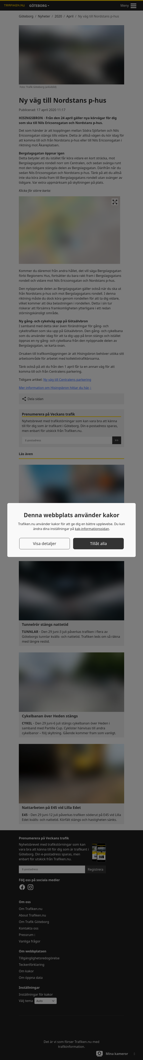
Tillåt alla (98, 543)
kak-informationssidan (92, 529)
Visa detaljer (44, 543)
